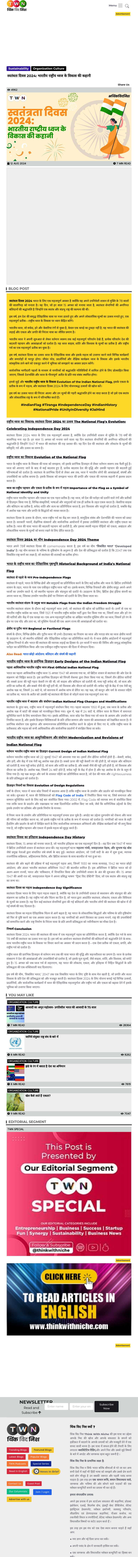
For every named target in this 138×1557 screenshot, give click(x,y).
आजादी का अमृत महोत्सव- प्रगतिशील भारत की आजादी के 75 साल (60, 1007)
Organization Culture (48, 68)
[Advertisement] (72, 36)
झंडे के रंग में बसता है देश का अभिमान (45, 1066)
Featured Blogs (43, 1450)
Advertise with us (19, 1499)
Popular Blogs (38, 1456)
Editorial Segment (27, 1122)
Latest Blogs (16, 1456)
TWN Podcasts (17, 1463)
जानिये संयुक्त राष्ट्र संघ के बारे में (41, 1037)
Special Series (41, 1463)
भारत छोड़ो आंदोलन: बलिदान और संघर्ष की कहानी (49, 654)
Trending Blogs (18, 1450)
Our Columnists (18, 1491)
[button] (127, 6)
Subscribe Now (107, 1406)
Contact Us (15, 1483)
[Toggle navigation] (116, 5)
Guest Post (33, 1483)
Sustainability (18, 68)
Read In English (18, 1471)
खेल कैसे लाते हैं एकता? (38, 1095)
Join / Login (42, 1492)
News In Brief (46, 1471)
